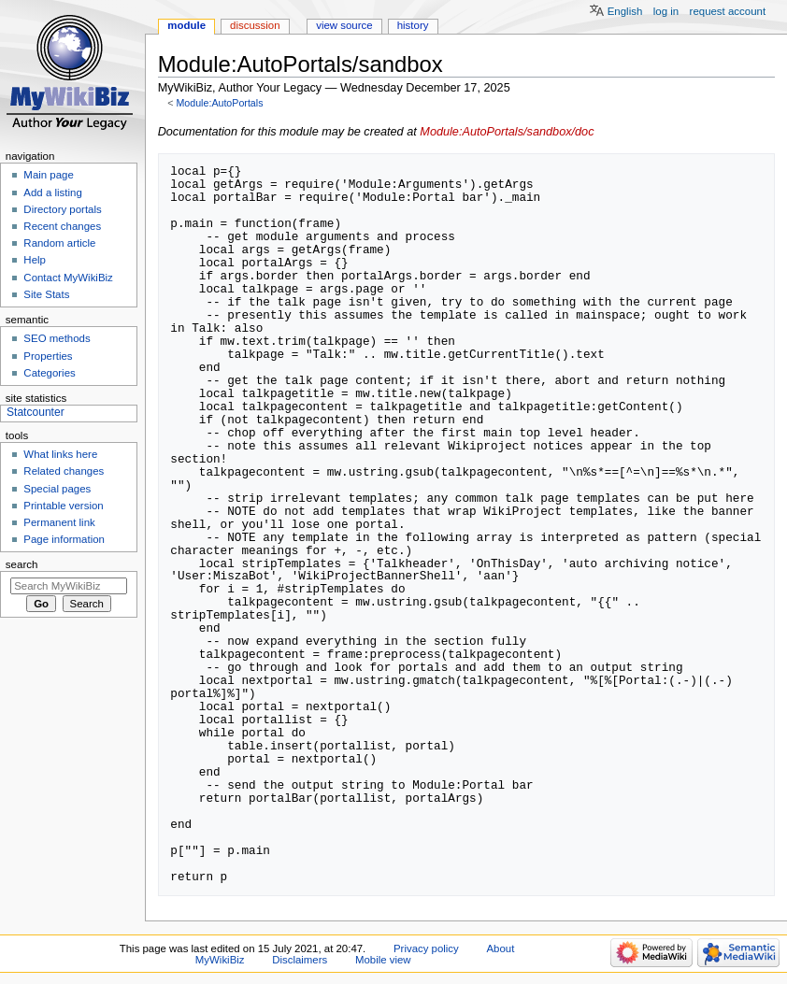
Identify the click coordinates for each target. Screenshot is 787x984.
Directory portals (62, 209)
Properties (47, 356)
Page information (64, 539)
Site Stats (46, 294)
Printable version (63, 505)
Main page (48, 174)
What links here (60, 454)
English (625, 11)
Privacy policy (426, 948)
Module (186, 25)
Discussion (254, 25)
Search (22, 564)
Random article (59, 243)
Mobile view (383, 959)
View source (344, 25)
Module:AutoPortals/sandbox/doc (507, 131)
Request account (728, 11)
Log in (666, 11)
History (413, 25)
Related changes (63, 471)
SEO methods (56, 338)
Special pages (57, 488)
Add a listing (52, 192)
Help (34, 259)
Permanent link (58, 522)
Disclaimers (299, 959)
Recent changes (62, 226)
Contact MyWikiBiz (67, 277)
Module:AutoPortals (219, 102)
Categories (49, 372)
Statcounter (35, 412)
